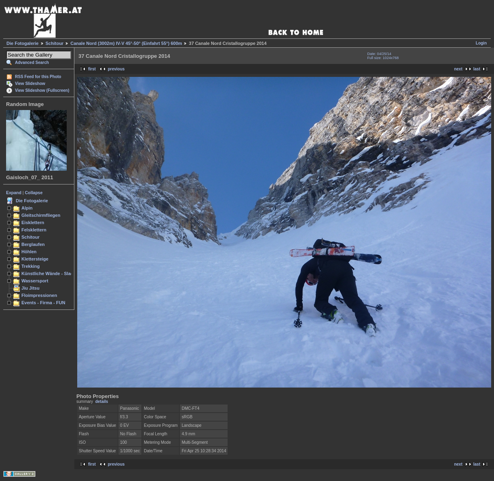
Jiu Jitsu (30, 288)
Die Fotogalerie (22, 43)
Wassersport (34, 280)
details (101, 401)
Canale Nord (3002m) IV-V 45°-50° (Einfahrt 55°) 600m (126, 43)
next (458, 69)
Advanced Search (32, 62)
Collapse (34, 192)
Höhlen (28, 251)
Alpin (27, 208)
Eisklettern (32, 222)
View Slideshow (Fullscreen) (42, 90)
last (476, 69)
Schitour (55, 43)
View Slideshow (30, 83)
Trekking (30, 266)
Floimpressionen (39, 295)
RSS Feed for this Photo (38, 76)
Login (481, 43)
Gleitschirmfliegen (40, 215)
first (92, 69)
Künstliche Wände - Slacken (51, 273)
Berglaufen (33, 244)
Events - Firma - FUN (43, 302)
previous (116, 69)
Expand (13, 192)
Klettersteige (35, 258)
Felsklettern (33, 229)
